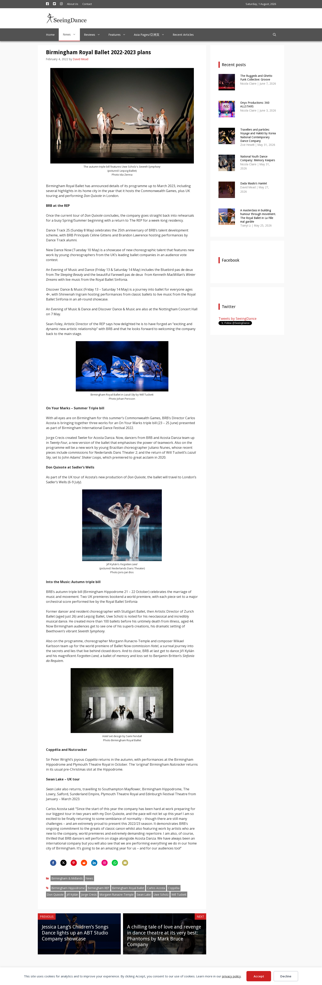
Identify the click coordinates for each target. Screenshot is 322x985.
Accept (259, 976)
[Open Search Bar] (274, 35)
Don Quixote (55, 894)
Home (50, 35)
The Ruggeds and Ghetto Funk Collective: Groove (256, 77)
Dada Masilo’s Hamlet (253, 183)
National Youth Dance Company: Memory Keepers (257, 158)
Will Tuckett (178, 894)
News (71, 34)
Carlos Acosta (156, 888)
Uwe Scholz (161, 894)
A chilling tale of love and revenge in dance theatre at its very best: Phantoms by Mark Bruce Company (164, 935)
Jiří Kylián (72, 894)
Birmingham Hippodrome (68, 888)
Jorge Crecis (89, 894)
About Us (72, 4)
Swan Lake (144, 894)
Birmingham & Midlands (67, 878)
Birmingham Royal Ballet (128, 888)
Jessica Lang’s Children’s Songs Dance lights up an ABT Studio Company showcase (75, 933)
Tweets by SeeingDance (237, 318)
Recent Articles (183, 35)
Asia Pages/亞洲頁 (151, 35)
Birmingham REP (98, 888)
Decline (285, 976)
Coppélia (173, 888)
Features (119, 35)
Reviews (94, 35)
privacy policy (231, 976)
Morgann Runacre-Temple (117, 894)
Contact (87, 4)
